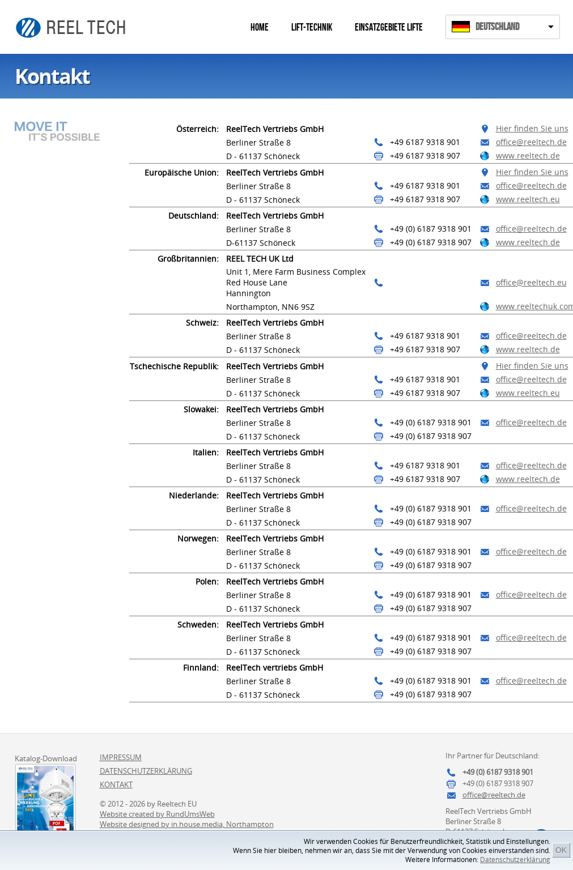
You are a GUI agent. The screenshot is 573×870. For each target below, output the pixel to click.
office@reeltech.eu (531, 282)
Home (260, 27)
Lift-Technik (311, 27)
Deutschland (497, 27)
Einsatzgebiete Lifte (389, 27)
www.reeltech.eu (528, 199)
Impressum (121, 757)
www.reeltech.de (528, 155)
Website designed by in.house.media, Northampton (187, 824)
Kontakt (116, 784)
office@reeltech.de (531, 142)
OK (561, 850)
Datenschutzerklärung (515, 859)
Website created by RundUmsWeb (157, 814)
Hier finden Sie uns (532, 128)
